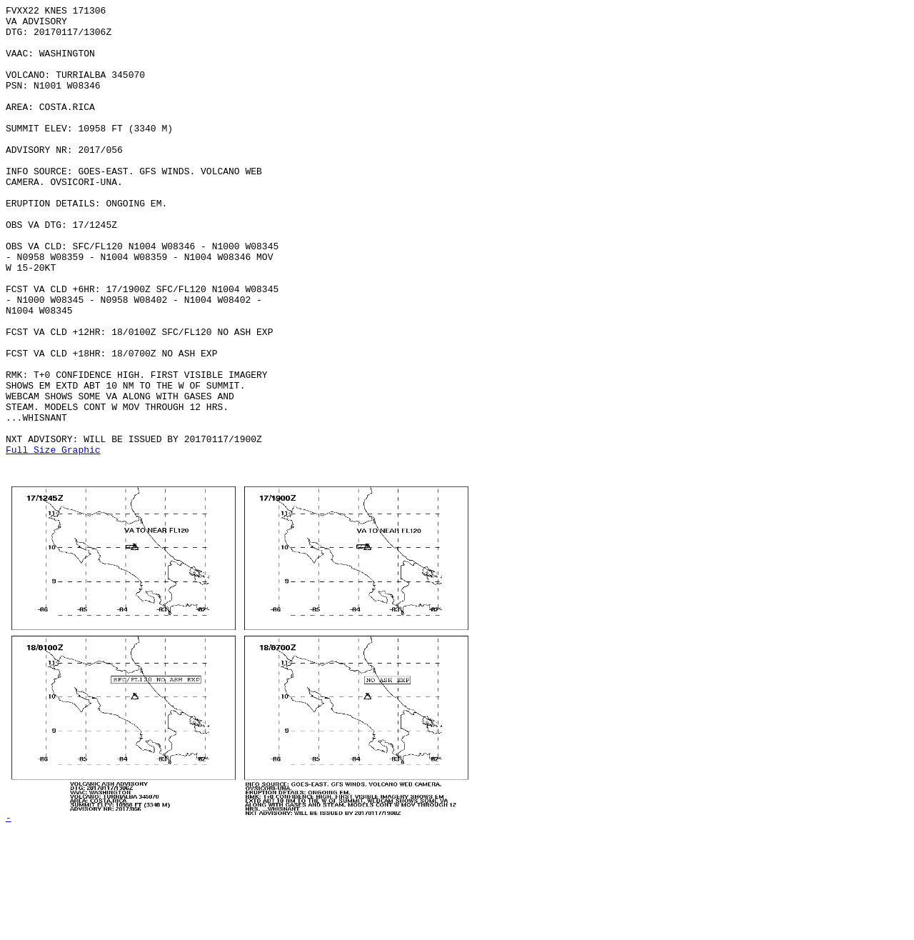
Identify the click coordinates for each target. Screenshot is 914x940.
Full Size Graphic (53, 539)
